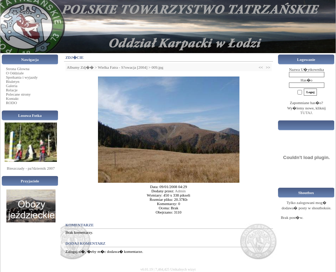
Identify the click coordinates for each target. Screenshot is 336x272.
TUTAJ (306, 112)
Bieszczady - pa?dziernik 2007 (30, 168)
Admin (180, 191)
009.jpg (157, 67)
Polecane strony (18, 94)
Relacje (12, 90)
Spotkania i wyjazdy (22, 77)
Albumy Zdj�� (80, 67)
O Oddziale (15, 73)
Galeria (11, 86)
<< (261, 67)
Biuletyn (12, 81)
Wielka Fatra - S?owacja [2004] (122, 67)
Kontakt (12, 98)
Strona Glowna (17, 69)
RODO (11, 103)
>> (268, 67)
